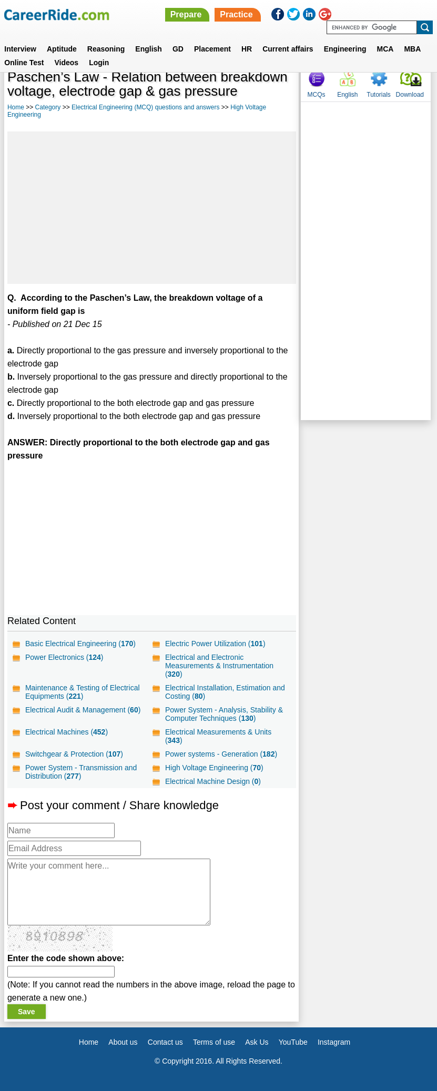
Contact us (165, 1042)
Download (410, 94)
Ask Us (256, 1042)
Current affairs (287, 49)
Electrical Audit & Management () (82, 710)
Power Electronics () (64, 657)
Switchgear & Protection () (74, 754)
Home (15, 107)
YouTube (293, 1042)
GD (178, 49)
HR (246, 49)
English (148, 49)
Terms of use (214, 1042)
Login (99, 62)
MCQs (317, 94)
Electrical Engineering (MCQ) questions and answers (145, 107)
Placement (212, 49)
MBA (412, 49)
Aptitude (62, 49)
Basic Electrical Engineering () (80, 643)
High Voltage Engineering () (214, 767)
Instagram (334, 1042)
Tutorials (379, 94)
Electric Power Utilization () (215, 643)
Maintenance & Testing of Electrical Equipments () (82, 692)
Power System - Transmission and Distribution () (81, 771)
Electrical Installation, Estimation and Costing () (225, 692)
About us (122, 1042)
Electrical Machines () (66, 732)
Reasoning (106, 49)
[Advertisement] (151, 207)
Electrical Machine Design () (213, 781)
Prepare (186, 14)
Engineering (345, 49)
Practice (236, 14)
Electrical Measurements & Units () (218, 736)
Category (48, 107)
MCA (385, 49)
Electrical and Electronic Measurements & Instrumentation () (219, 665)
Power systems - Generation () (221, 754)
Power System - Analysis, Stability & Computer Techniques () (224, 714)
